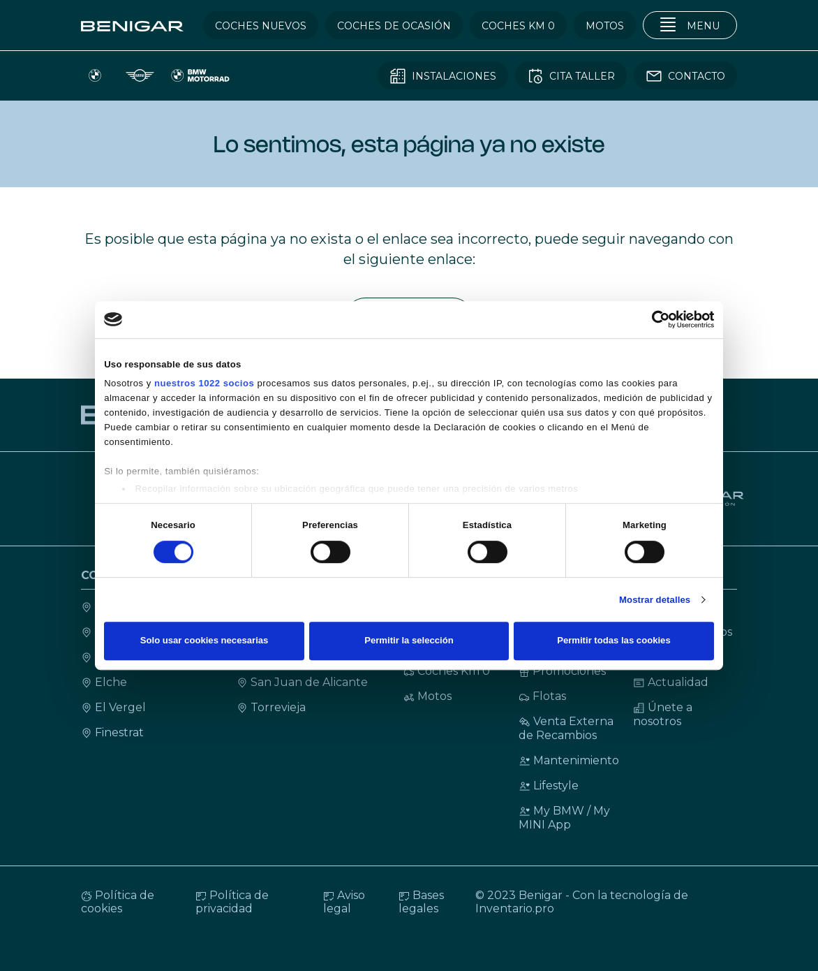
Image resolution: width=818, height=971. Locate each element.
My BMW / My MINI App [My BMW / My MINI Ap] (564, 817)
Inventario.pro (514, 908)
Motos (427, 696)
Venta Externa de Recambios (566, 728)
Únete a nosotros (662, 714)
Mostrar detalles (654, 599)
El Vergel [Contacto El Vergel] (113, 707)
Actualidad (670, 682)
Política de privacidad (232, 902)
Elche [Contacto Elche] (104, 682)
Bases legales (421, 902)
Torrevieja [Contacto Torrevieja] (271, 707)
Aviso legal (344, 902)
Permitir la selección (409, 641)
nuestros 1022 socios (204, 383)
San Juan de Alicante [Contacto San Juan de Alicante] (302, 682)
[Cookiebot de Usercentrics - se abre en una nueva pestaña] (653, 319)
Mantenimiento (569, 760)
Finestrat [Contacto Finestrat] (112, 732)
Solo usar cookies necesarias (204, 641)
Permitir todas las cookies (613, 641)
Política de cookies (117, 902)
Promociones (562, 671)
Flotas (542, 696)
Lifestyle (549, 785)
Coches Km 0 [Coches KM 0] (446, 671)
